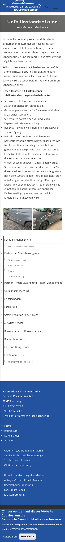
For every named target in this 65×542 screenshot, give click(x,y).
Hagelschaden (12, 299)
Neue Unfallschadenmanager (21, 246)
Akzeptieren (10, 536)
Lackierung (10, 307)
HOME (8, 426)
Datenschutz (11, 435)
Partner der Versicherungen (21, 253)
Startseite (21, 26)
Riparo (11, 271)
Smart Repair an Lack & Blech (21, 315)
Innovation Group (16, 265)
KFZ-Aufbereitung (14, 339)
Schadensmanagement (18, 239)
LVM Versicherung (16, 276)
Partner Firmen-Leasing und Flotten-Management (33, 282)
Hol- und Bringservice (16, 347)
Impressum (11, 430)
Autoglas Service (13, 323)
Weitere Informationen (24, 529)
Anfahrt (8, 440)
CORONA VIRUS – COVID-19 (20, 362)
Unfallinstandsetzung (16, 291)
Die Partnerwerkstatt (17, 260)
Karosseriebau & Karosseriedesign (24, 331)
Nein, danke (27, 536)
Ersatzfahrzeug (14, 355)
